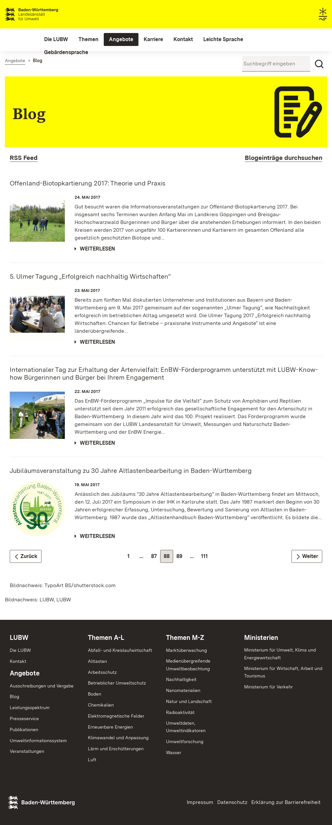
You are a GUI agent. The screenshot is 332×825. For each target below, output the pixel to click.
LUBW (19, 637)
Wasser (173, 752)
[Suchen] (319, 64)
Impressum (200, 802)
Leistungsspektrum (30, 707)
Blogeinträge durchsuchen (283, 158)
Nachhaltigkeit (181, 679)
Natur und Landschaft (189, 701)
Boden (94, 694)
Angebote (25, 673)
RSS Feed (24, 158)
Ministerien (261, 637)
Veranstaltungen (27, 751)
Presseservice (24, 718)
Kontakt (18, 661)
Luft (92, 759)
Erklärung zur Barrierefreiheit (286, 802)
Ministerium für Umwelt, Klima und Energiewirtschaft (280, 653)
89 (181, 558)
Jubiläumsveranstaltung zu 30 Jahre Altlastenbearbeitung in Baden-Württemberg (131, 470)
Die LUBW (20, 650)
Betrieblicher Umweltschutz (117, 683)
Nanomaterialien (183, 690)
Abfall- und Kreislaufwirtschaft (120, 650)
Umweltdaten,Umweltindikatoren (186, 726)
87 (155, 558)
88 (168, 558)
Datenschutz (232, 802)
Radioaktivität (180, 712)
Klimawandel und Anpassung (118, 737)
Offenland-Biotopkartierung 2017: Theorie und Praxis (87, 183)
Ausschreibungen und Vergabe (42, 685)
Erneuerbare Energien (110, 727)
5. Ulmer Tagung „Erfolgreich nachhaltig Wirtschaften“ (90, 276)
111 (206, 558)
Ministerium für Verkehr (268, 686)
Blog (14, 696)
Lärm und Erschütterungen (116, 748)
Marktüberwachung (186, 650)
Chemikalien (101, 705)
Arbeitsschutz (102, 672)
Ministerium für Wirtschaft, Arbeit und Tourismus (283, 672)
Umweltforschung (184, 741)
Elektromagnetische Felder (116, 716)
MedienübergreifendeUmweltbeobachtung (188, 664)
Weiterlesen (97, 249)
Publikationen (24, 729)
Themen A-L (106, 637)
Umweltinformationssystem (38, 740)
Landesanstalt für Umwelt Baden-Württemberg (43, 14)
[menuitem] (56, 39)
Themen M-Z (185, 637)
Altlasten (97, 661)
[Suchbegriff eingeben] (276, 64)
